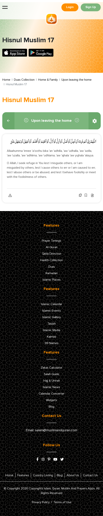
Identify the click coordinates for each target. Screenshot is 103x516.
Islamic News (51, 387)
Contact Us (90, 475)
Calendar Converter (51, 393)
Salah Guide (51, 374)
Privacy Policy (41, 502)
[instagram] (43, 459)
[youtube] (55, 459)
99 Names (52, 343)
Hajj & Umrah (51, 380)
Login (70, 7)
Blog (51, 406)
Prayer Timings (51, 240)
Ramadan (52, 273)
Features (23, 475)
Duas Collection (24, 79)
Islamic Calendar (51, 304)
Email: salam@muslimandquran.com (51, 430)
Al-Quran (51, 247)
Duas (51, 266)
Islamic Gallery (51, 317)
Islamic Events (51, 310)
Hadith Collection (51, 260)
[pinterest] (49, 459)
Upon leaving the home (76, 79)
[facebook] (37, 459)
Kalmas (51, 336)
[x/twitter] (62, 459)
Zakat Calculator (51, 367)
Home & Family (48, 79)
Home (6, 79)
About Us (73, 475)
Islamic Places (52, 279)
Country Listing (43, 475)
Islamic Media (51, 330)
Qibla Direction (51, 253)
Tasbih (51, 323)
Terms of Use (62, 502)
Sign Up (90, 7)
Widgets (51, 400)
